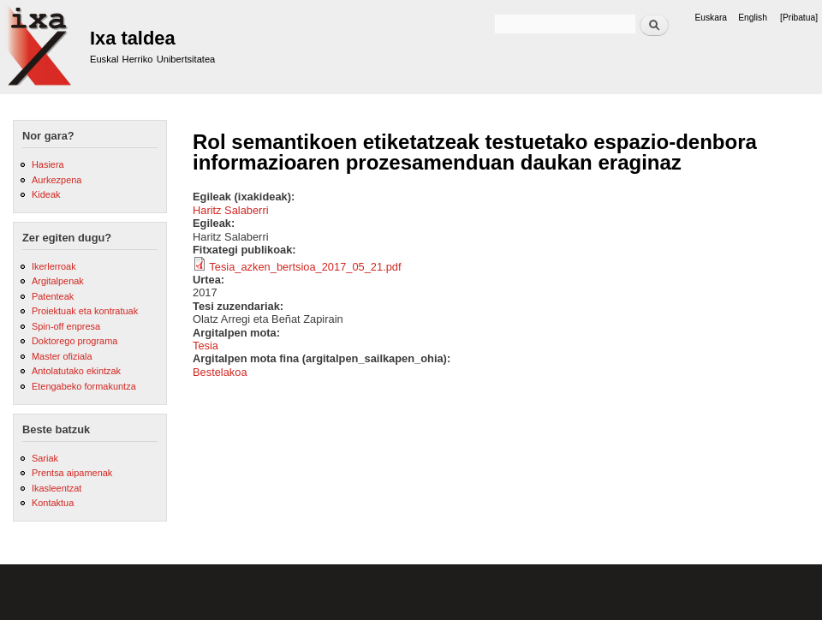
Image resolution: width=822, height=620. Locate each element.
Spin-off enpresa (66, 326)
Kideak (46, 194)
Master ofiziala (62, 356)
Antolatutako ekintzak (76, 371)
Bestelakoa (220, 372)
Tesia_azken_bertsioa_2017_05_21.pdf (305, 266)
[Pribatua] (799, 17)
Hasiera (48, 164)
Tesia (205, 345)
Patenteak (53, 296)
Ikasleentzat (56, 488)
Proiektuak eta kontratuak (85, 311)
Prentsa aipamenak (72, 473)
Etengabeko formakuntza (84, 386)
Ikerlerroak (54, 266)
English (752, 17)
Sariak (45, 458)
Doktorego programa (74, 341)
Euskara (710, 17)
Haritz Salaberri (231, 210)
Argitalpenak (58, 281)
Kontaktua (53, 503)
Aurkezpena (56, 180)
